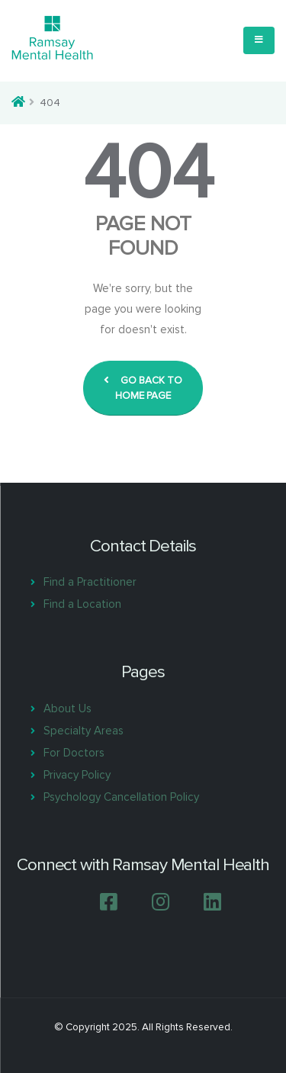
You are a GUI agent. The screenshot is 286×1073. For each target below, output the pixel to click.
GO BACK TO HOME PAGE (143, 388)
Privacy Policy (77, 775)
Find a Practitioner (90, 582)
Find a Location (82, 604)
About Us (67, 708)
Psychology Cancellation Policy (121, 797)
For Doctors (73, 753)
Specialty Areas (83, 730)
